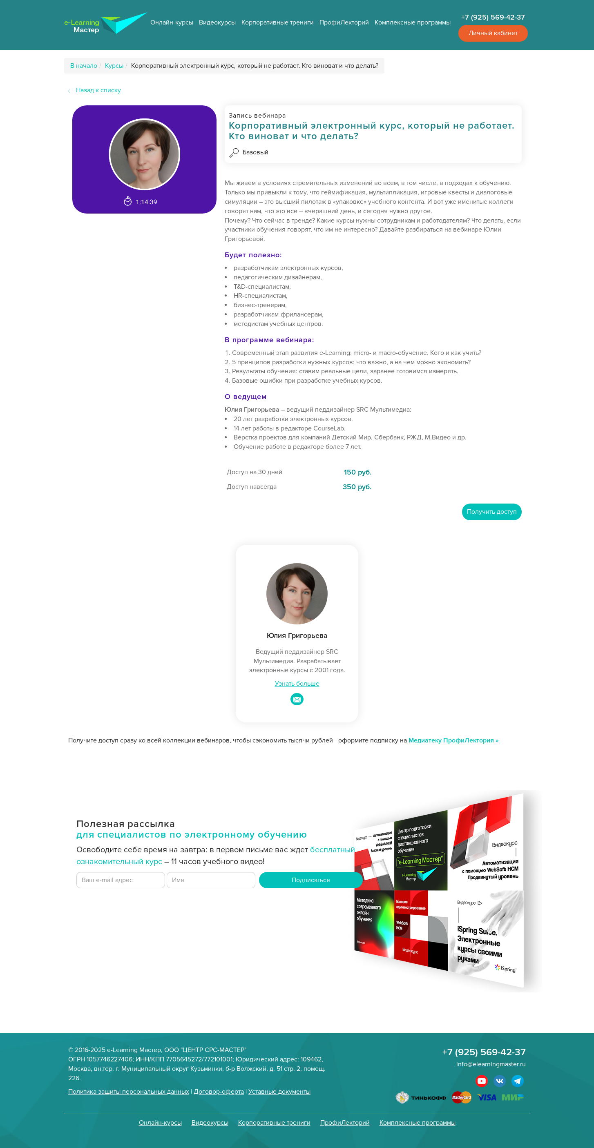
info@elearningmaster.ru (491, 1064)
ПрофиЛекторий (344, 22)
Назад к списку (98, 90)
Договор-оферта (219, 1092)
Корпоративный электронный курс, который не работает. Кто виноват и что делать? (254, 66)
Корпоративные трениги (277, 22)
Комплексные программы (413, 22)
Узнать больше (297, 684)
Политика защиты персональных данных (128, 1092)
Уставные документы (279, 1092)
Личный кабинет (493, 33)
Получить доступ (492, 512)
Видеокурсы (217, 22)
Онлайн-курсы (171, 22)
